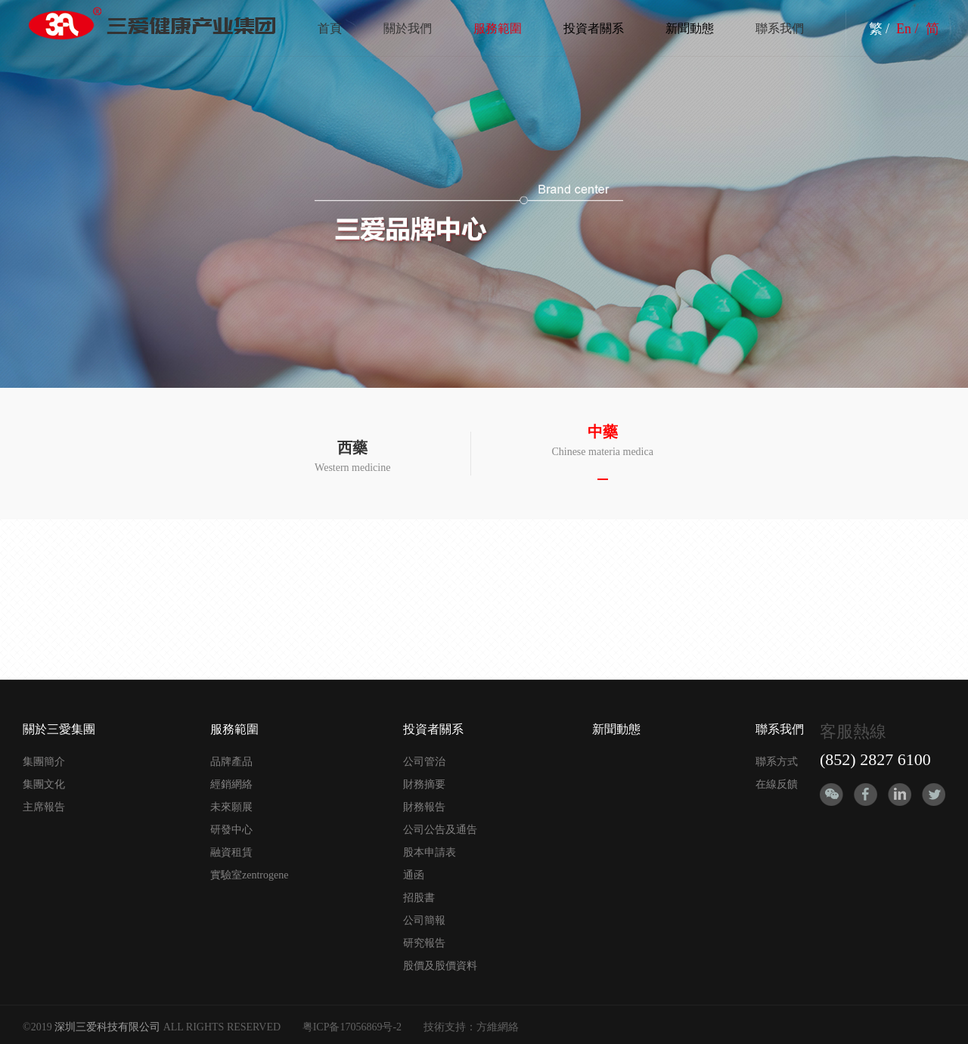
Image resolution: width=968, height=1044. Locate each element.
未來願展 (231, 807)
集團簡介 (44, 761)
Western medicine (352, 456)
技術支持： (450, 1027)
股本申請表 (429, 852)
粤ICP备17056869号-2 (352, 1027)
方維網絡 (497, 1027)
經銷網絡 (231, 784)
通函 (413, 875)
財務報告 (424, 807)
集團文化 (44, 784)
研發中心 (231, 829)
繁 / (881, 28)
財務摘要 (424, 784)
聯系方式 (776, 761)
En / (909, 28)
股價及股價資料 (440, 965)
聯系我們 (779, 28)
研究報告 (424, 943)
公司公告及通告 (440, 829)
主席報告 (44, 807)
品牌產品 (231, 761)
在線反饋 (776, 784)
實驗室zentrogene (249, 875)
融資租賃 (231, 852)
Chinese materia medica (602, 440)
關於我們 (407, 28)
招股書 (419, 897)
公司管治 (424, 761)
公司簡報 (424, 920)
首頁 (330, 28)
